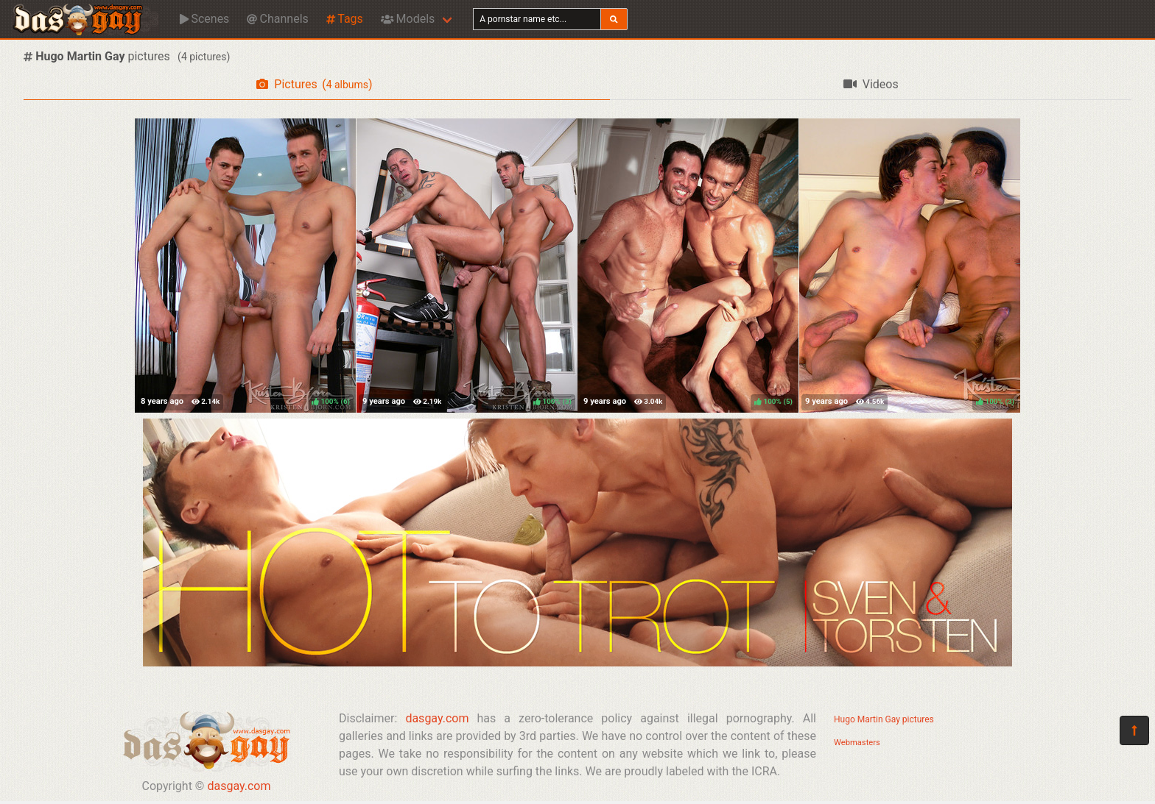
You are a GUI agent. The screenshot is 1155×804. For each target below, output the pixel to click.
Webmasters (857, 742)
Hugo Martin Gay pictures (884, 719)
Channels (277, 19)
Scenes (204, 19)
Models (408, 19)
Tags (344, 19)
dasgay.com (238, 786)
